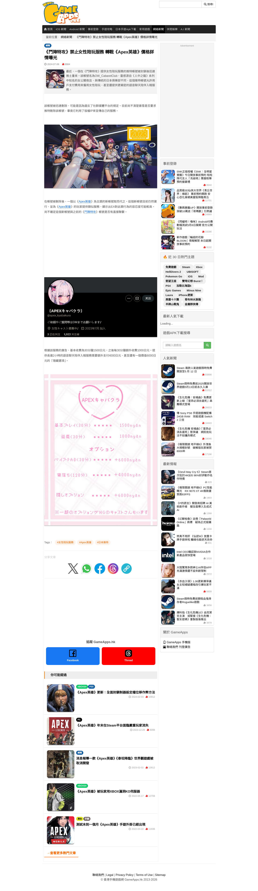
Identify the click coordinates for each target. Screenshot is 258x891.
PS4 (168, 285)
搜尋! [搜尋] (208, 4)
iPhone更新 (186, 295)
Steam (186, 267)
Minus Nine (194, 290)
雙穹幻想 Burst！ (192, 281)
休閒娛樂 (172, 29)
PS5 (91, 686)
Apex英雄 (85, 201)
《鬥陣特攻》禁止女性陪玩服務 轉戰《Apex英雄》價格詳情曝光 (116, 37)
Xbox (199, 267)
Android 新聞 (77, 29)
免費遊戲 (171, 267)
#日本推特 (103, 542)
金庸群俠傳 (191, 304)
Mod (201, 276)
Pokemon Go (174, 276)
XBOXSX (82, 686)
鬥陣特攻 (90, 211)
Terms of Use (144, 874)
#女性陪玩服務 (65, 542)
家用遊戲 (144, 29)
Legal (109, 874)
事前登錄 (93, 29)
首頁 (48, 29)
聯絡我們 (98, 874)
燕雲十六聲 (173, 299)
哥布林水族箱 (193, 299)
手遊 (87, 819)
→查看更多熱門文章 (61, 853)
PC (79, 719)
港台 (80, 819)
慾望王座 (171, 281)
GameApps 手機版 (176, 642)
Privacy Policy (124, 874)
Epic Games (174, 290)
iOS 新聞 (61, 29)
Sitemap (160, 874)
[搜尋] (180, 4)
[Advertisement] (100, 250)
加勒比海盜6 (183, 285)
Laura (170, 295)
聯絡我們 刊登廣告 (176, 646)
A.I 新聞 (185, 29)
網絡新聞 (158, 29)
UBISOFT (193, 271)
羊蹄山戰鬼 (173, 304)
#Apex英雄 (85, 542)
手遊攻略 (107, 29)
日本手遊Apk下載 (125, 29)
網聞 (48, 45)
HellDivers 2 (174, 271)
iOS (190, 276)
